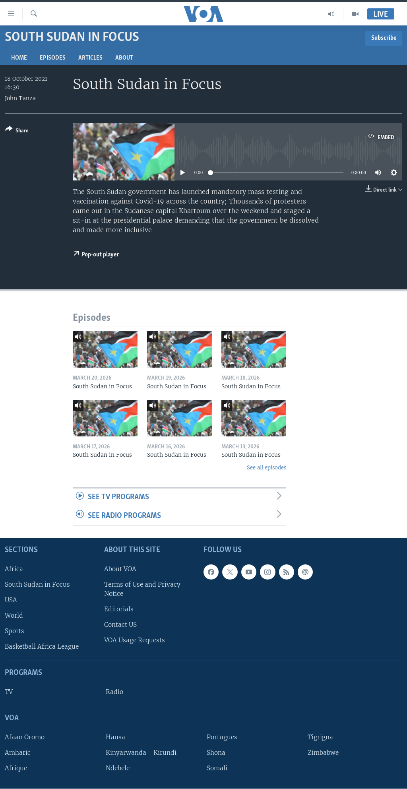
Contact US (120, 625)
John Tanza (20, 98)
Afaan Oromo (25, 737)
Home (19, 58)
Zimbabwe (323, 752)
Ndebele (118, 768)
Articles (90, 58)
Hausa (115, 737)
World (14, 615)
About (124, 58)
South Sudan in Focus (37, 584)
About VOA (120, 569)
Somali (217, 768)
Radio (114, 692)
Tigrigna (320, 737)
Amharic (18, 752)
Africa (14, 569)
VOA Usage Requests (134, 640)
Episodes (53, 58)
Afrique (16, 768)
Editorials (119, 609)
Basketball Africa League (42, 647)
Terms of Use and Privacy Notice (142, 589)
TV (9, 692)
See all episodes (266, 467)
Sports (14, 631)
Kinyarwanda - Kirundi (141, 752)
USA (11, 600)
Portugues (222, 737)
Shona (216, 752)
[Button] (17, 131)
